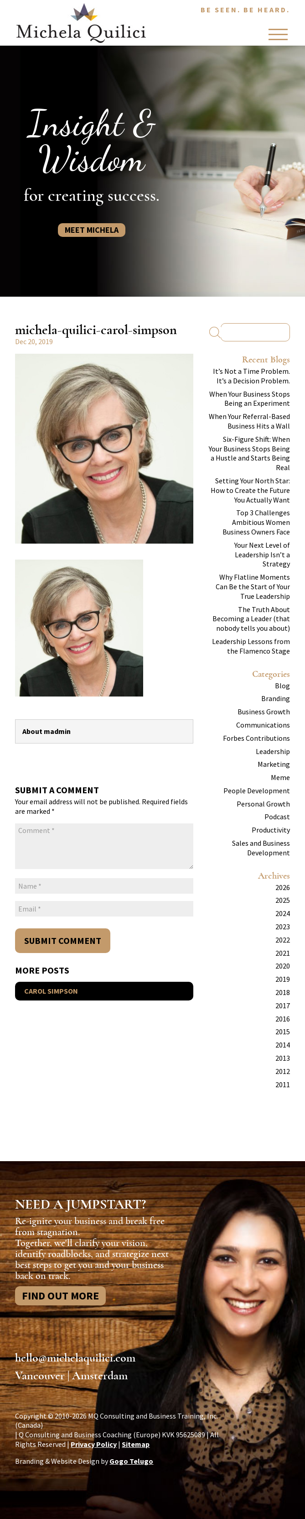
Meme (280, 777)
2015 (282, 1031)
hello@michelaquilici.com (75, 1358)
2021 (282, 953)
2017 (282, 1005)
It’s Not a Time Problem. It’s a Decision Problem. (251, 376)
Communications (263, 724)
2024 (282, 913)
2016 (282, 1018)
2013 (282, 1058)
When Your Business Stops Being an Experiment (249, 398)
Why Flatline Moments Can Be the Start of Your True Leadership (253, 586)
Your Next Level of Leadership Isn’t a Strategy (262, 554)
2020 (282, 965)
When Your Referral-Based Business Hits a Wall (249, 421)
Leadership (273, 751)
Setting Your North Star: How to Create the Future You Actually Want (250, 490)
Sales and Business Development (261, 847)
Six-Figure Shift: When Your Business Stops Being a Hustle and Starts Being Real (249, 453)
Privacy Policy (94, 1444)
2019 (282, 979)
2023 (282, 926)
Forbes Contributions (256, 738)
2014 (282, 1044)
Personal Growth (263, 803)
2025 (282, 900)
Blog (282, 685)
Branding (275, 698)
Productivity (271, 829)
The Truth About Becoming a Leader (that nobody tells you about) (251, 619)
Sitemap (136, 1444)
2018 (282, 992)
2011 (282, 1084)
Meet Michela (92, 230)
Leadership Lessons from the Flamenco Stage (251, 646)
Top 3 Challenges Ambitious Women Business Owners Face (256, 522)
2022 (282, 939)
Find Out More (60, 1296)
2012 (282, 1071)
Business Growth (264, 711)
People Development (256, 790)
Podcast (277, 816)
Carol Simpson (51, 990)
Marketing (274, 764)
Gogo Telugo (131, 1461)
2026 (282, 887)
